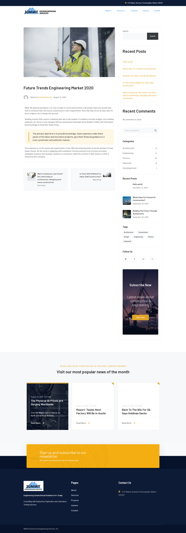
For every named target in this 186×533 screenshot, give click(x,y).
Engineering (128, 153)
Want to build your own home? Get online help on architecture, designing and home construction (139, 95)
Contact (74, 510)
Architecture (128, 148)
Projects (75, 500)
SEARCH (155, 130)
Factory (126, 158)
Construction (143, 232)
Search (125, 31)
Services (75, 495)
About (73, 490)
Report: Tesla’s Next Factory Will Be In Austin (91, 411)
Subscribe (140, 317)
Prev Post (41, 185)
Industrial (127, 163)
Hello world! (128, 62)
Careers (74, 505)
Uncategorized (129, 168)
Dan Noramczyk (45, 97)
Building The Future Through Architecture (139, 76)
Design (126, 237)
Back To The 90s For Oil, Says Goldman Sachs (136, 411)
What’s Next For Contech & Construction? (139, 69)
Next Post (97, 180)
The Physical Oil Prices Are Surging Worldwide (47, 402)
